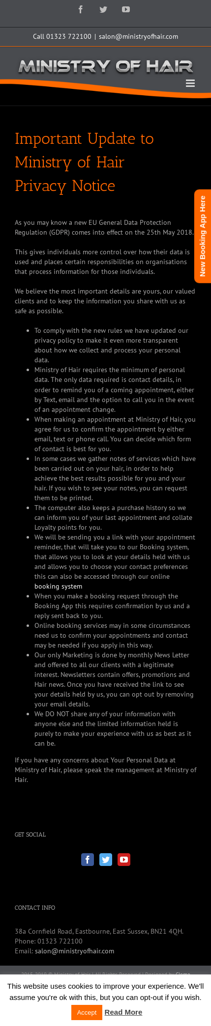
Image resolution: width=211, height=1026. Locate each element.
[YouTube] (124, 859)
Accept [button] (87, 1012)
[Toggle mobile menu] (191, 83)
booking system (58, 586)
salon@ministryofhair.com (138, 36)
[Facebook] (87, 859)
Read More (124, 1012)
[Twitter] (105, 859)
